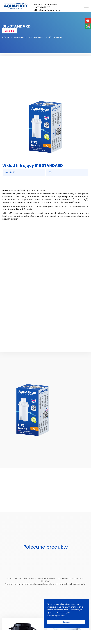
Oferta (5, 37)
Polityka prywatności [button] (56, 615)
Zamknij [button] (66, 622)
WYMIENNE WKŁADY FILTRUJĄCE (29, 37)
